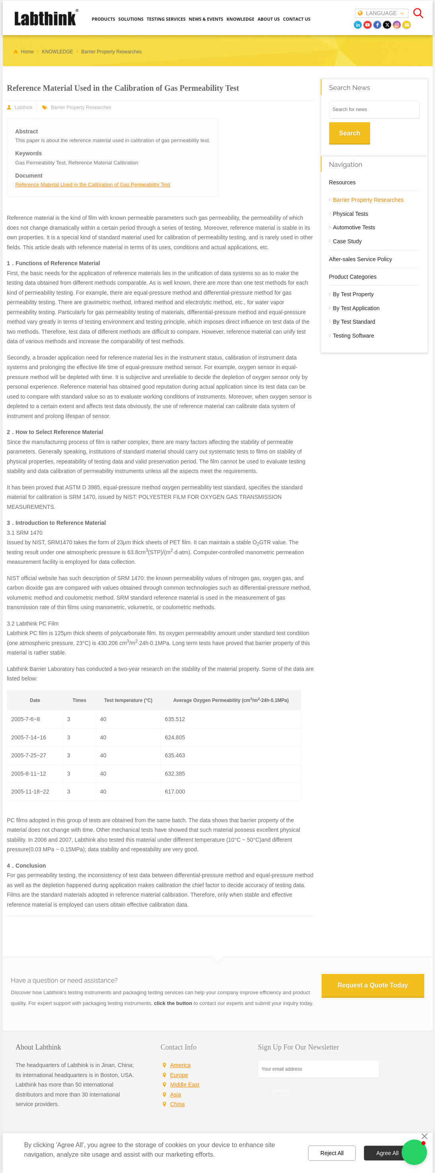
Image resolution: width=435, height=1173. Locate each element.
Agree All (387, 1153)
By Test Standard (354, 322)
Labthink (24, 107)
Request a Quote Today (372, 985)
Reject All (331, 1153)
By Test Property (353, 294)
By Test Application (356, 308)
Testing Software (354, 335)
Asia (175, 1094)
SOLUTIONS (130, 19)
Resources (342, 182)
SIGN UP (281, 1093)
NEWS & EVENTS (206, 19)
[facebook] (377, 25)
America (180, 1065)
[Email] (406, 25)
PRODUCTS (103, 19)
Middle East (184, 1084)
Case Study (347, 241)
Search (349, 133)
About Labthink (38, 1047)
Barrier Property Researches (81, 107)
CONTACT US (296, 19)
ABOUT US (268, 19)
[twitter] (387, 25)
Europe (179, 1075)
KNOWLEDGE (240, 19)
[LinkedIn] (358, 25)
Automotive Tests (354, 227)
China (177, 1104)
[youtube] (367, 25)
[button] (414, 1152)
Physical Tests (350, 214)
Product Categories (353, 277)
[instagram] (397, 25)
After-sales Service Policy (360, 259)
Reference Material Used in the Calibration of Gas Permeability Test (92, 185)
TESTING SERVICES (165, 19)
